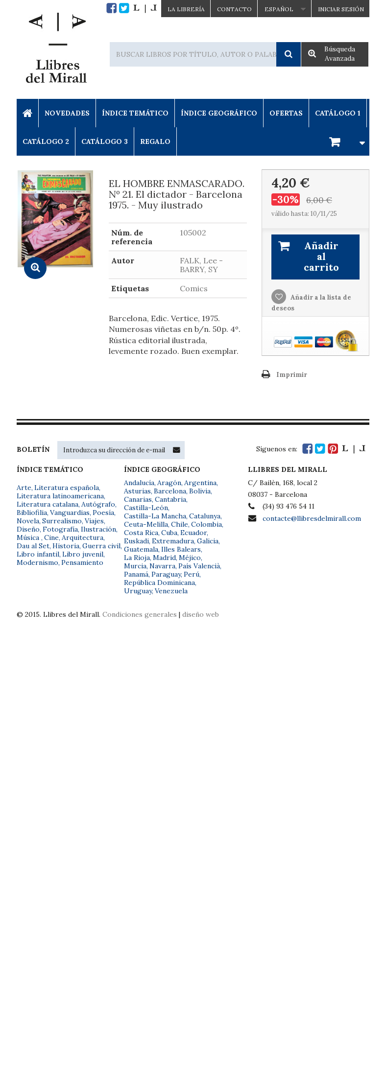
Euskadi (136, 540)
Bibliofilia (32, 512)
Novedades (67, 113)
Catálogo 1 (338, 113)
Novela (28, 520)
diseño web (200, 614)
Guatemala (141, 549)
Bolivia (200, 491)
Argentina (200, 482)
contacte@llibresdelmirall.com (312, 518)
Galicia (207, 540)
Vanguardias (70, 512)
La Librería (186, 9)
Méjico (190, 557)
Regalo (155, 141)
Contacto (234, 9)
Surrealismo (62, 520)
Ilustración (98, 529)
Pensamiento (82, 562)
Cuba (169, 532)
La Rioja (137, 557)
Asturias (137, 491)
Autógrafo (98, 504)
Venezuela (171, 590)
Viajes (94, 520)
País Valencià (199, 565)
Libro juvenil (82, 554)
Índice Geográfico (219, 113)
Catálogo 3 (104, 141)
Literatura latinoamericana (60, 495)
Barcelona (170, 491)
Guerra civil (101, 545)
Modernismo (37, 562)
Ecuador (193, 532)
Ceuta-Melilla (146, 524)
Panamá (136, 574)
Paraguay (166, 574)
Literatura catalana (47, 504)
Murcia (135, 565)
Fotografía (60, 529)
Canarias (138, 499)
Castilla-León (146, 507)
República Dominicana (159, 582)
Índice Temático (135, 113)
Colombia (206, 524)
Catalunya (204, 516)
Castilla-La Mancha (155, 516)
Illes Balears (181, 549)
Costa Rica (141, 532)
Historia (65, 545)
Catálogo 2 (46, 141)
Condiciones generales (139, 614)
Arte (24, 487)
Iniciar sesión (341, 9)
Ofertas (286, 113)
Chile (179, 524)
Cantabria (170, 499)
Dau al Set (33, 545)
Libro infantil (38, 554)
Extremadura (173, 540)
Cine (51, 537)
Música (29, 537)
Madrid (164, 557)
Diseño (28, 529)
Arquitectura (82, 537)
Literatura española (66, 487)
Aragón (169, 482)
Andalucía (139, 482)
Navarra (162, 565)
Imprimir (291, 375)
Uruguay (138, 590)
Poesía (103, 512)
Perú (191, 574)
